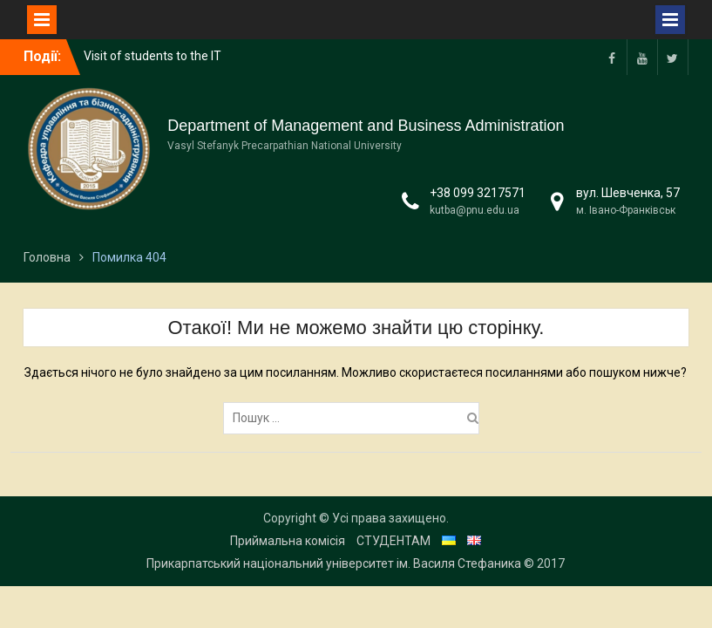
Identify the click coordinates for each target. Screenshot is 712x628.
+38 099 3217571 (478, 193)
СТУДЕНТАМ (393, 541)
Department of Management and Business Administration (365, 125)
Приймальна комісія (287, 541)
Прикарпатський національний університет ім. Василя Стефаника (333, 563)
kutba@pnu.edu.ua (474, 210)
